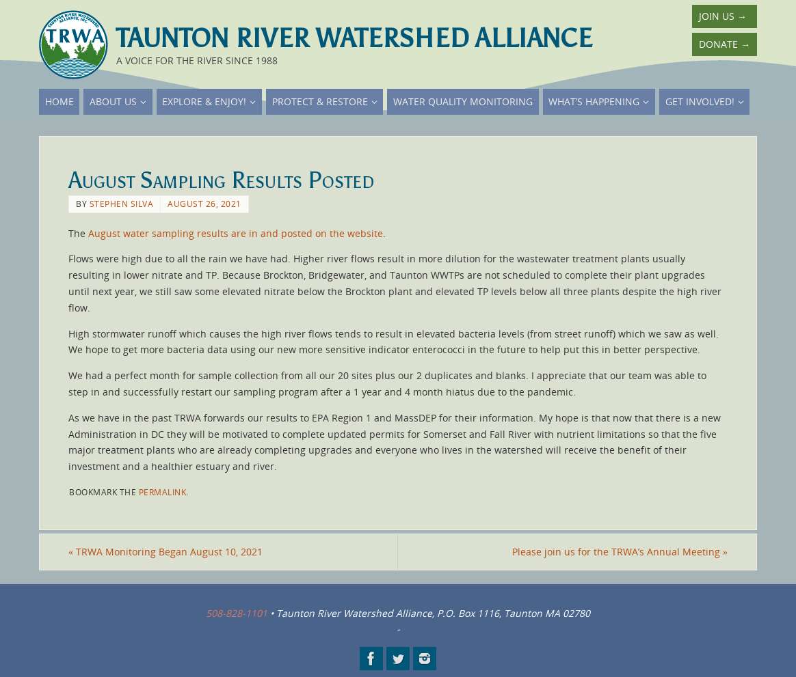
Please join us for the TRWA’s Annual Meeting (620, 551)
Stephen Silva (122, 203)
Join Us (723, 16)
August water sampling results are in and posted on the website (235, 233)
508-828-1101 (236, 613)
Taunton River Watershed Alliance (354, 38)
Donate (724, 44)
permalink (163, 491)
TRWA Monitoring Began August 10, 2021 (165, 551)
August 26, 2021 (204, 203)
